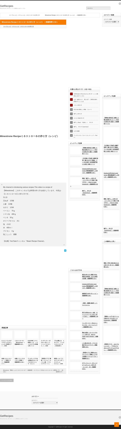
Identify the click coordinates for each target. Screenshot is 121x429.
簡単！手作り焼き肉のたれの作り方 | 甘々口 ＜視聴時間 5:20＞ (111, 265)
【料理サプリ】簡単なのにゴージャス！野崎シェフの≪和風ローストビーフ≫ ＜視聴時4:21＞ (90, 355)
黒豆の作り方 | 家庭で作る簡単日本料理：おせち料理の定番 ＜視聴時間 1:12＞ (89, 276)
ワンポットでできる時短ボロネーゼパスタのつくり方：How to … (33, 361)
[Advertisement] (33, 45)
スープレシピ (13, 15)
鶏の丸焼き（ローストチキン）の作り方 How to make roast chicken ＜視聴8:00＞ (90, 335)
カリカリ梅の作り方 (79, 118)
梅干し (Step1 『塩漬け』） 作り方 (83, 122)
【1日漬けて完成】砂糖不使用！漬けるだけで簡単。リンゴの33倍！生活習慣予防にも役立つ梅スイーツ (90, 161)
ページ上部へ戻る (116, 424)
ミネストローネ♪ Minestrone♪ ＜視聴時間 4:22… (20, 342)
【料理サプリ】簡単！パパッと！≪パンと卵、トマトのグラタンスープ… (46, 362)
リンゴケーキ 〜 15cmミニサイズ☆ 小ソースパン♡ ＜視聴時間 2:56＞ (89, 325)
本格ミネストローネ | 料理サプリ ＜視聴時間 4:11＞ (6, 361)
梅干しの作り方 (78, 113)
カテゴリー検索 (108, 19)
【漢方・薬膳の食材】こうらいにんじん (89, 304)
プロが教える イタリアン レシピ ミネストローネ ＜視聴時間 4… (59, 343)
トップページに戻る (7, 380)
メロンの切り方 (78, 105)
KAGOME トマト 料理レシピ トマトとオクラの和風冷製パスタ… (33, 343)
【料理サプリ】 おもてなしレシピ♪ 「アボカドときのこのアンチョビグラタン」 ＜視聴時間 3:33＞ (111, 347)
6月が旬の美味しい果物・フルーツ (83, 109)
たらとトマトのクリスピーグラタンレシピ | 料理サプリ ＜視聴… (6, 343)
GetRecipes (6, 6)
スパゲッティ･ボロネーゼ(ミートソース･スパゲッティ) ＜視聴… (45, 343)
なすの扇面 (77, 131)
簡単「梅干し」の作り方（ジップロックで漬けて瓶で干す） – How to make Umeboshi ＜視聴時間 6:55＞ (84, 182)
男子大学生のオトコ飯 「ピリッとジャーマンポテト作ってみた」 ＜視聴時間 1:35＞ (90, 315)
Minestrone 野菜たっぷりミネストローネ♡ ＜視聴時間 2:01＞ (17, 371)
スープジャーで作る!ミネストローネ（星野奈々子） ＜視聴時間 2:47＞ (48, 371)
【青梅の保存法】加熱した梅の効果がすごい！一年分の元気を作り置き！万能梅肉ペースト (89, 150)
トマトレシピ (21, 15)
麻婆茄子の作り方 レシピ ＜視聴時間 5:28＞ (90, 294)
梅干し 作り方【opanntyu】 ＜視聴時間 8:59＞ (89, 192)
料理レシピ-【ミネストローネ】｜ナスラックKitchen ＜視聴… (59, 361)
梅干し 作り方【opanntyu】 (81, 126)
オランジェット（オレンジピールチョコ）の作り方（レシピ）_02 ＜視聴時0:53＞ (89, 366)
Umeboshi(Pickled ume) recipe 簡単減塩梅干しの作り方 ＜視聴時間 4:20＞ (90, 171)
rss (120, 3)
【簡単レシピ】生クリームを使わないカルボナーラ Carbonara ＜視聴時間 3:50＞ (111, 319)
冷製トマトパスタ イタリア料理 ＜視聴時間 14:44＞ (20, 360)
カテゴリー (34, 400)
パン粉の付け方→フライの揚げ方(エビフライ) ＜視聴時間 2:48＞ (89, 345)
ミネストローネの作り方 (33, 15)
